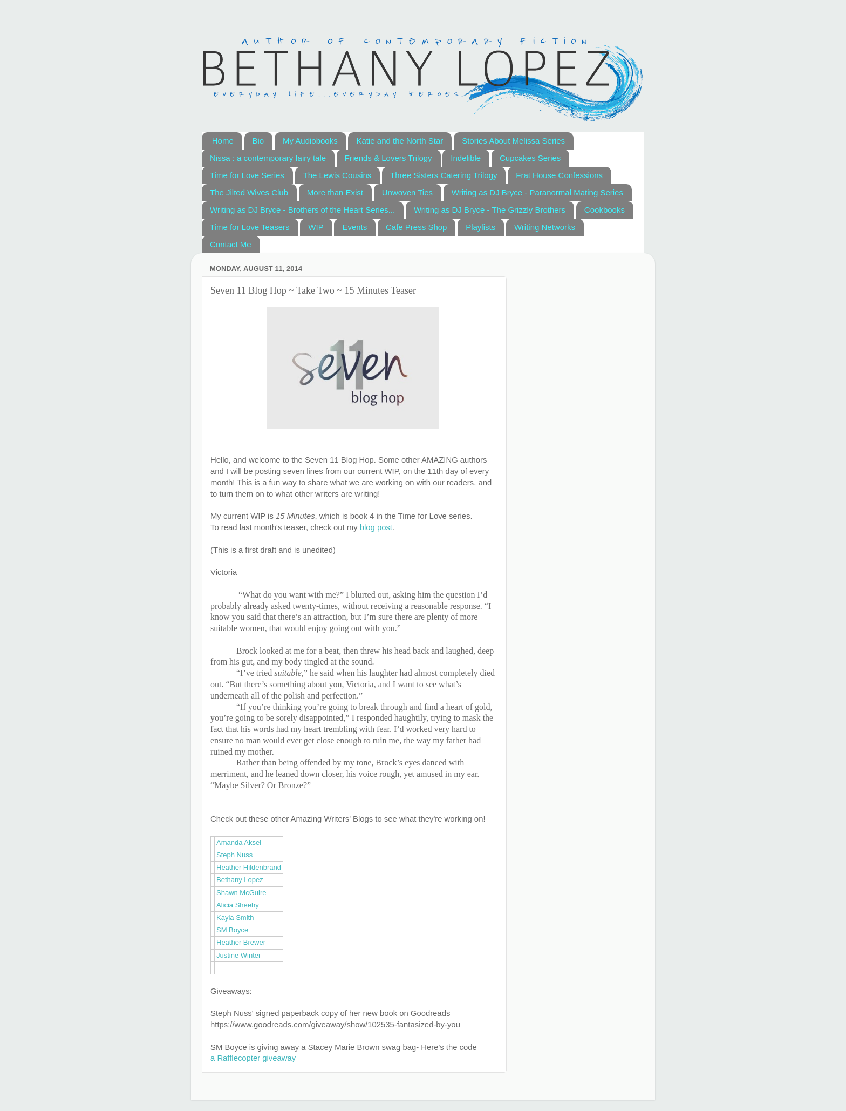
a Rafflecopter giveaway (253, 1058)
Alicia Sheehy (237, 905)
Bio (258, 140)
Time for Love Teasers (250, 227)
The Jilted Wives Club (249, 192)
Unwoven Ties (407, 192)
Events (354, 227)
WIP (315, 227)
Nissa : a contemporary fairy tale (268, 157)
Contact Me (230, 244)
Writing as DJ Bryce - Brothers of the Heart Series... (302, 209)
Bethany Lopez (239, 880)
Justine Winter (238, 955)
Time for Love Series (247, 175)
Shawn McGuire (241, 893)
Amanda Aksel (238, 842)
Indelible (466, 157)
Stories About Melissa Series (513, 140)
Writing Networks (544, 227)
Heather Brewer (240, 942)
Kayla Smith (235, 917)
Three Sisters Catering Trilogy (443, 175)
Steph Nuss (234, 855)
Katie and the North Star (399, 140)
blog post (376, 527)
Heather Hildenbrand (248, 867)
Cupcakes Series (530, 157)
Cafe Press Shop (416, 227)
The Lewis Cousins (337, 175)
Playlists (480, 227)
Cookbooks (604, 209)
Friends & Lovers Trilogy (388, 157)
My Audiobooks (310, 140)
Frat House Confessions (559, 175)
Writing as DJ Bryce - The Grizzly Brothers (489, 209)
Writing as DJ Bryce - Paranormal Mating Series (537, 192)
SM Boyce (232, 930)
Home (223, 140)
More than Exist (335, 192)
